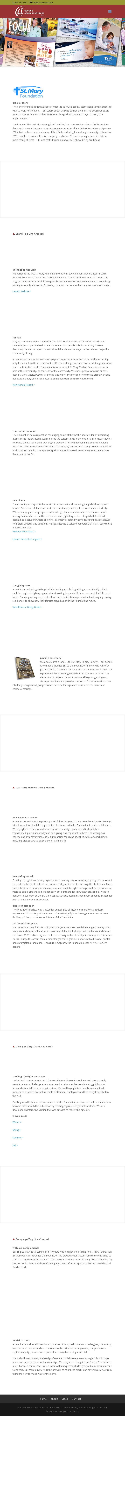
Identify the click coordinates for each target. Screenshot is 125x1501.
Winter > (17, 1122)
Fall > (15, 1145)
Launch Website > (22, 291)
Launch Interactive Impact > (27, 539)
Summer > (18, 1137)
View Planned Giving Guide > (27, 607)
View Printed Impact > (24, 531)
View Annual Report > (24, 384)
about (54, 1398)
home (43, 1398)
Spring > (17, 1129)
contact (76, 1398)
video (65, 1398)
